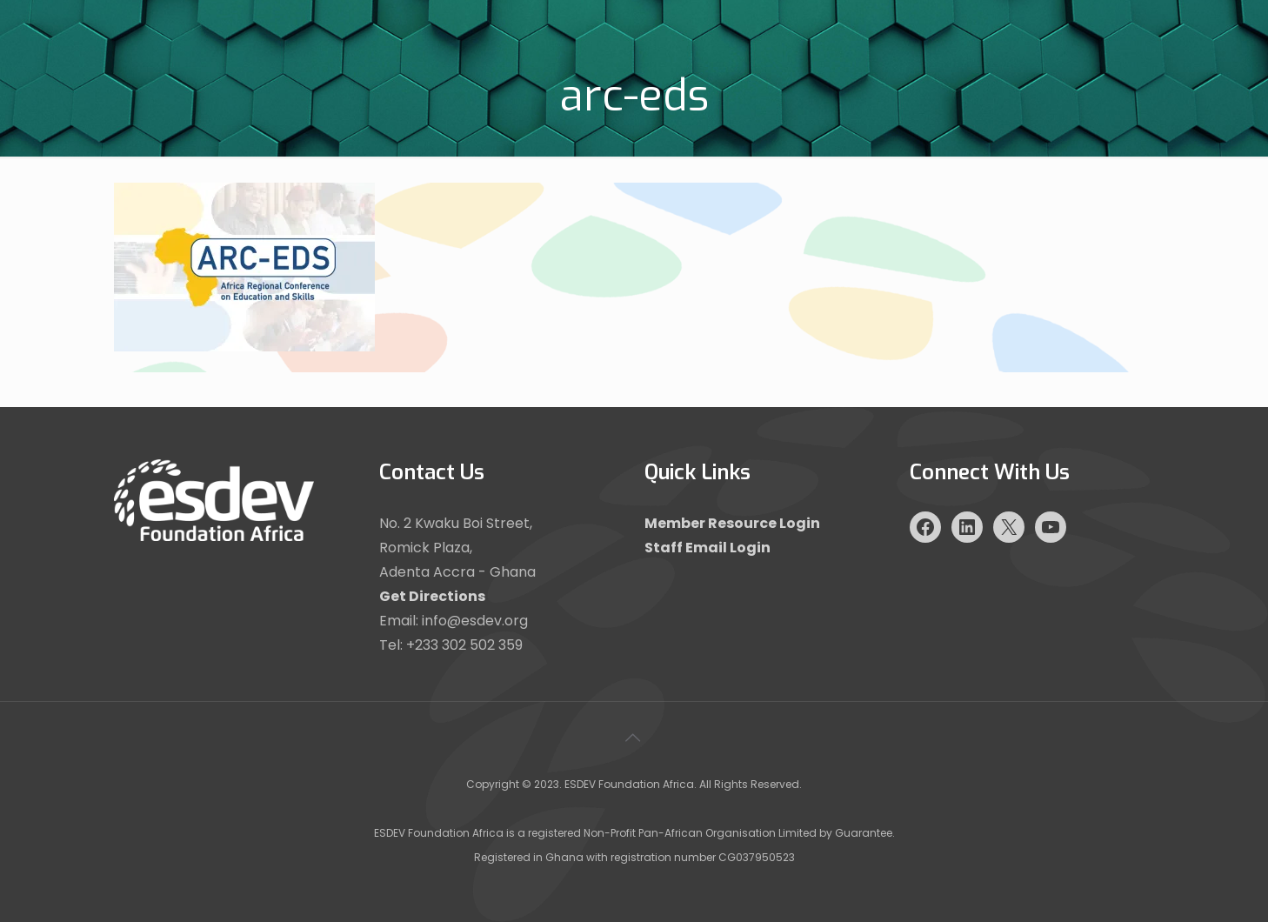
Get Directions (432, 596)
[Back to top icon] (634, 737)
